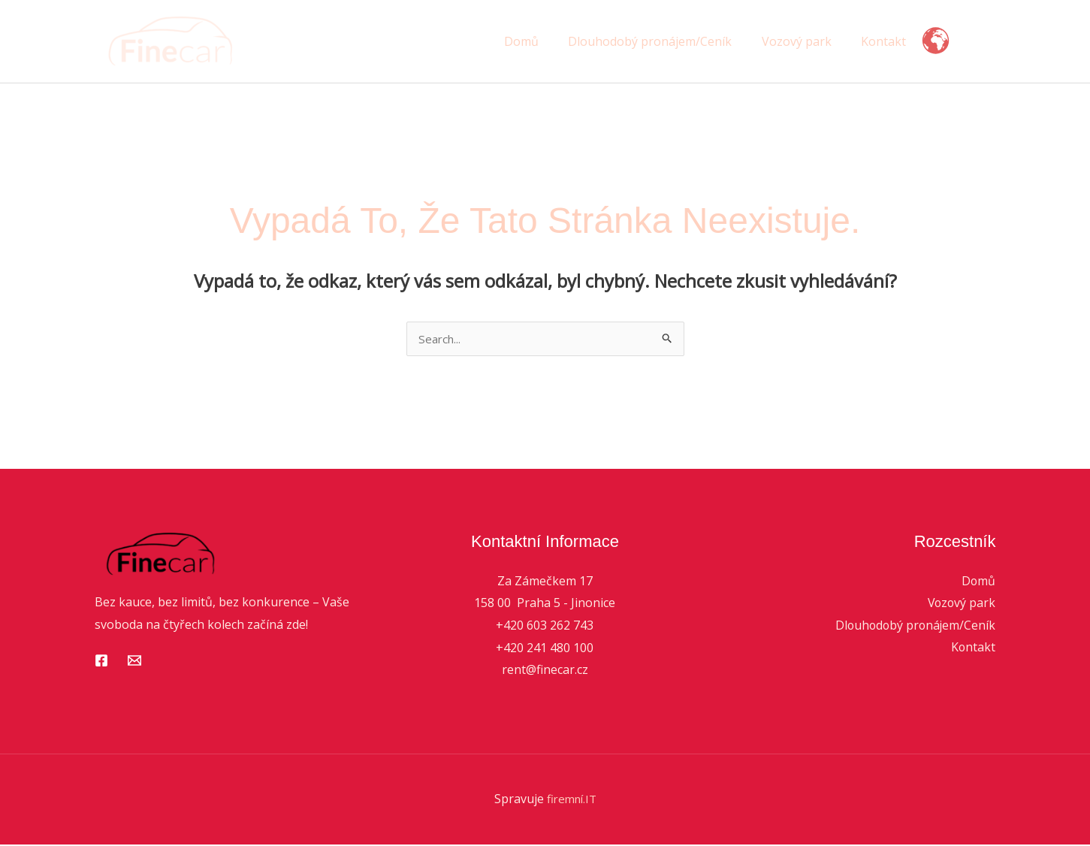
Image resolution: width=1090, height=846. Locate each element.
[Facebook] (101, 662)
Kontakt (886, 41)
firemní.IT (572, 800)
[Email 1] (134, 662)
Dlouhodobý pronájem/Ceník (664, 41)
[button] (981, 41)
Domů (541, 41)
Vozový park (805, 41)
